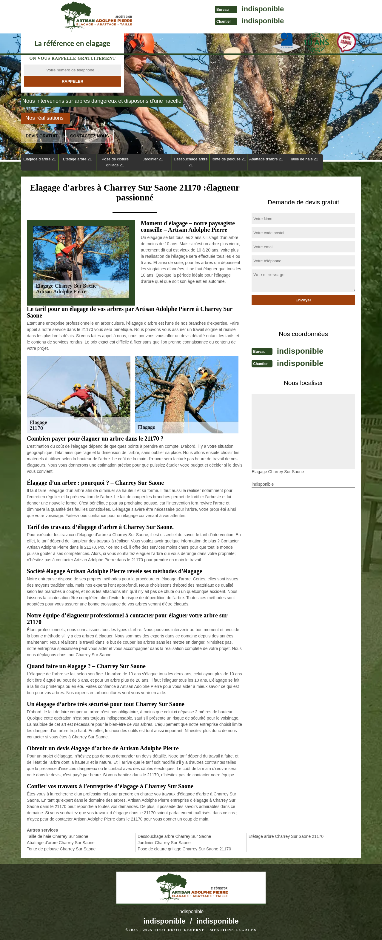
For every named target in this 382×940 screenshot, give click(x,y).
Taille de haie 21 (304, 159)
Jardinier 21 (153, 159)
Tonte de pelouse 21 (228, 159)
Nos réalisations (44, 118)
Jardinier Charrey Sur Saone (164, 842)
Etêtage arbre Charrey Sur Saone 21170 (286, 836)
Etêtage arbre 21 (77, 159)
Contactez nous (89, 136)
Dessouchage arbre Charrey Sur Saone (174, 836)
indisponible (203, 9)
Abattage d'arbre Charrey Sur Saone (61, 842)
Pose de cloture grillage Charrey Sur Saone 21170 (184, 849)
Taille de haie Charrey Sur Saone (57, 836)
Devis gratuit (42, 136)
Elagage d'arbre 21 (39, 159)
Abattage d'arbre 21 (266, 159)
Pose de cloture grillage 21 (115, 162)
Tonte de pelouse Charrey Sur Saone (61, 849)
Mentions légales (233, 930)
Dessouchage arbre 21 (190, 162)
